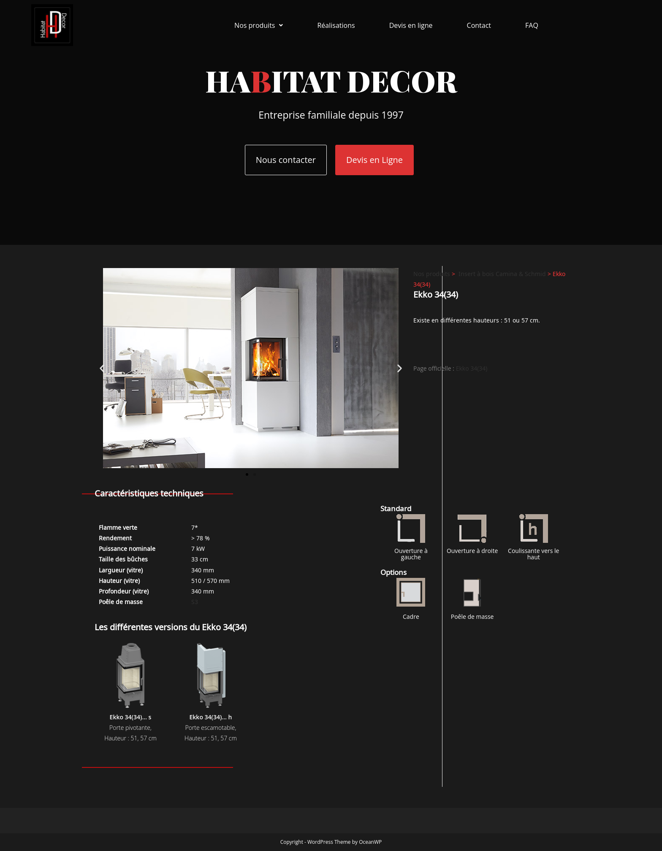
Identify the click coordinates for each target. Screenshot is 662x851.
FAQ (531, 25)
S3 (194, 601)
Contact (479, 25)
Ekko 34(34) (472, 368)
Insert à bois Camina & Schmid (502, 273)
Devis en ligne (411, 25)
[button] (258, 25)
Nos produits (258, 25)
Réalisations (336, 25)
